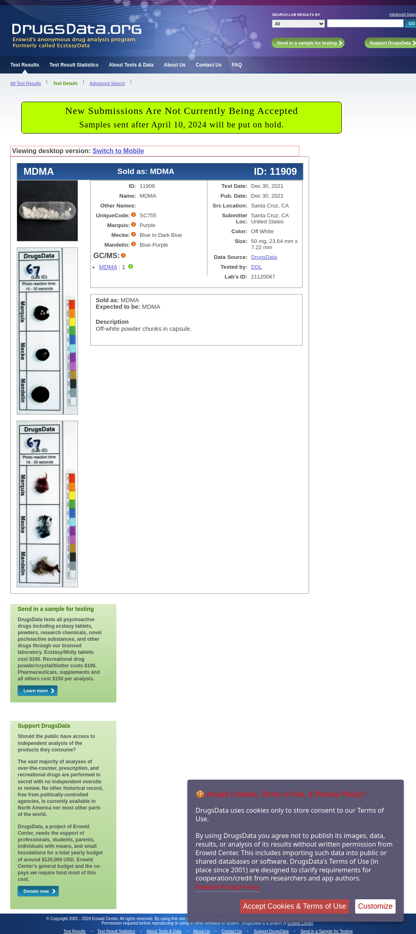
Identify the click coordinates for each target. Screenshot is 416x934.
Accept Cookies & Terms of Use (294, 906)
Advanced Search (107, 83)
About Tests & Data (131, 65)
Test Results (24, 65)
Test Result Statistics (73, 65)
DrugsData (264, 257)
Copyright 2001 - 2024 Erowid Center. (85, 918)
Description (112, 322)
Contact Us (209, 65)
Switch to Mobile (118, 150)
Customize (375, 906)
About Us (174, 65)
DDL (256, 267)
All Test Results (25, 83)
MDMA (108, 267)
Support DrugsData (271, 931)
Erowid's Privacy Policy (228, 887)
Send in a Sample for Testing (326, 931)
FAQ (237, 65)
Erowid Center (300, 923)
